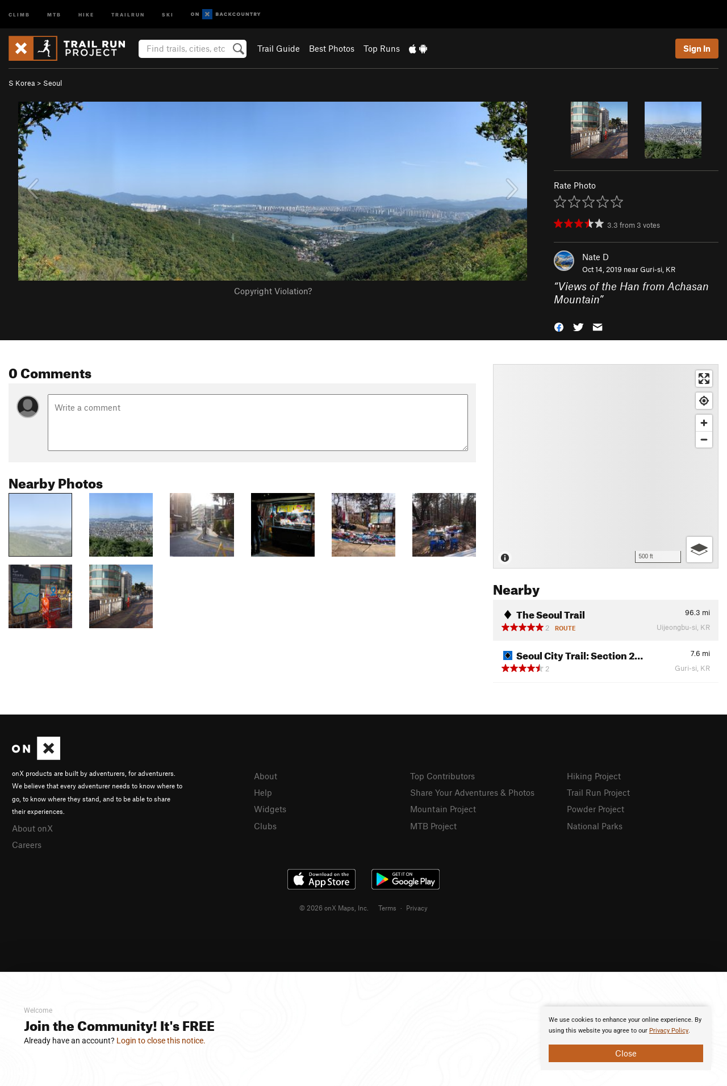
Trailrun (128, 14)
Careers (26, 844)
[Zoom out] (704, 439)
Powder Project (595, 809)
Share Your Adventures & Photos (472, 792)
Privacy (417, 908)
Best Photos (331, 48)
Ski (168, 14)
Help (263, 792)
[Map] (606, 466)
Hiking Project (594, 776)
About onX (32, 828)
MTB (54, 14)
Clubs (265, 826)
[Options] (699, 549)
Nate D (595, 257)
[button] (559, 325)
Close (626, 1053)
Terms (387, 908)
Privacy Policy (668, 1030)
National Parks (594, 826)
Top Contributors (442, 776)
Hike (86, 14)
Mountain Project (443, 809)
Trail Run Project (598, 792)
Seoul (52, 82)
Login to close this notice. (161, 1040)
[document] (626, 1038)
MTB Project (433, 826)
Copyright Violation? (273, 291)
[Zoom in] (704, 423)
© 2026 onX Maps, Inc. (334, 908)
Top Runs (382, 48)
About (265, 776)
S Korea (22, 82)
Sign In (697, 48)
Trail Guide (278, 48)
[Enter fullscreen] (704, 378)
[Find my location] (704, 400)
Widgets (270, 809)
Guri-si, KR (657, 269)
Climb (19, 14)
